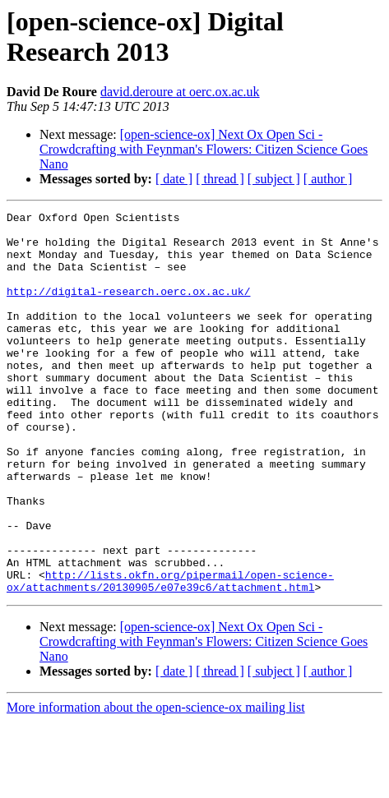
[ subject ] (274, 179)
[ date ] (173, 179)
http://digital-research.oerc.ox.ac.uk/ (128, 308)
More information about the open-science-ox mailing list (156, 784)
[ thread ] (220, 179)
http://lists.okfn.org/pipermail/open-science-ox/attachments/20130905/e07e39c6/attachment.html (170, 656)
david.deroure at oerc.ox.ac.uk (180, 92)
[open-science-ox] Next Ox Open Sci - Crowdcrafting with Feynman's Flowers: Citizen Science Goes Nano (203, 149)
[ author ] (328, 179)
